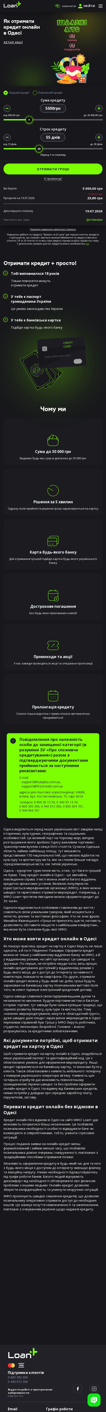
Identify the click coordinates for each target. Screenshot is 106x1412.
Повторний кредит (50, 92)
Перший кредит (19, 92)
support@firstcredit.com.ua (42, 786)
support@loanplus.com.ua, (41, 782)
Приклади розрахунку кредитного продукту (53, 229)
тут (87, 243)
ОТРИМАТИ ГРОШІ (53, 169)
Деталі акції (13, 42)
